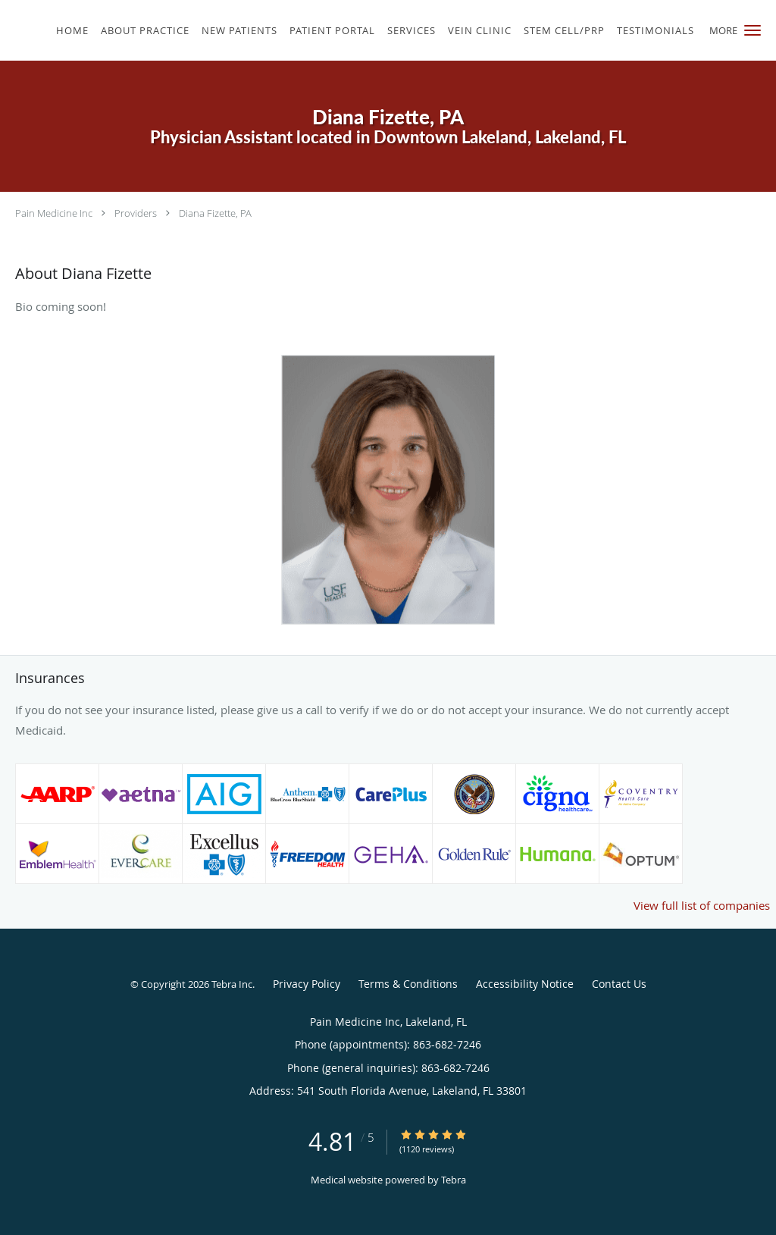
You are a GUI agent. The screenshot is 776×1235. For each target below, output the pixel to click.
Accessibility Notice (525, 983)
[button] (752, 30)
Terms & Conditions (408, 983)
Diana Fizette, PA (215, 213)
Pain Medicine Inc (53, 213)
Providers (135, 213)
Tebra (453, 1179)
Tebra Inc (231, 984)
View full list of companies (702, 905)
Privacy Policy (306, 983)
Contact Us (619, 983)
